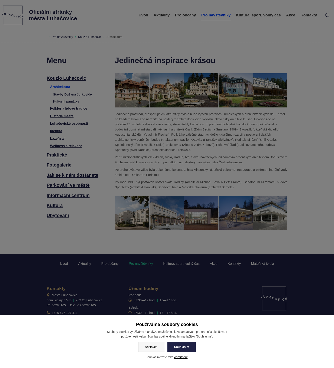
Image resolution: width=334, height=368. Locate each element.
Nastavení (151, 347)
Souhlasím (181, 347)
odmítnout (180, 357)
